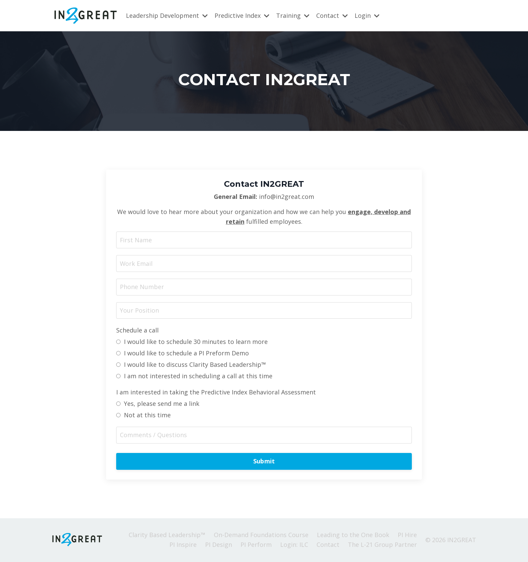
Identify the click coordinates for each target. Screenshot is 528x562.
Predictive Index (241, 15)
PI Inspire (183, 545)
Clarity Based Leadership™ (167, 535)
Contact (332, 15)
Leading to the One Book (353, 535)
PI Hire (407, 535)
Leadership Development (167, 15)
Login (367, 15)
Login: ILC (294, 545)
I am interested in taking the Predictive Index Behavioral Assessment (216, 393)
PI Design (218, 545)
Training (292, 15)
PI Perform (256, 545)
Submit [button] (264, 462)
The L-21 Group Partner (382, 545)
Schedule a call (137, 331)
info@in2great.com (286, 196)
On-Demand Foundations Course (261, 535)
